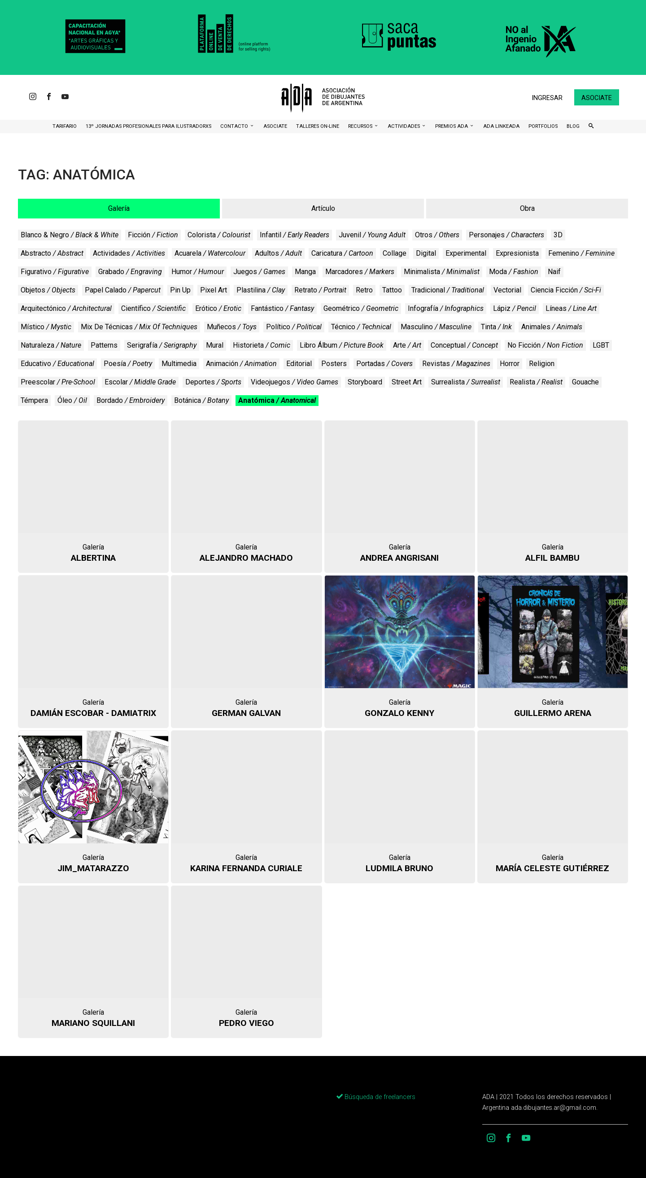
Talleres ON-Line (317, 126)
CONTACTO (234, 126)
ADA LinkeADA (501, 126)
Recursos (361, 126)
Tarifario (64, 126)
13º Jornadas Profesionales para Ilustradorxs (148, 126)
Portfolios (543, 126)
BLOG (573, 126)
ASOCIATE (275, 126)
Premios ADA (452, 126)
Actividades (404, 126)
